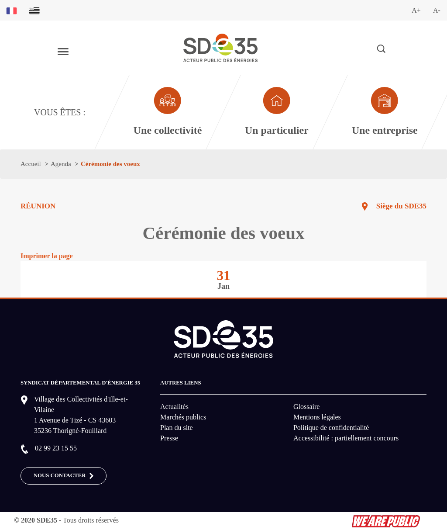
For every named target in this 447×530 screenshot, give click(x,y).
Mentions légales (317, 417)
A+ (416, 10)
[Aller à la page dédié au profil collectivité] (167, 112)
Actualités (174, 406)
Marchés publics (183, 417)
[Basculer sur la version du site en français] (11, 10)
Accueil (31, 163)
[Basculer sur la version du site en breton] (34, 10)
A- (436, 10)
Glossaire (306, 406)
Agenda (61, 163)
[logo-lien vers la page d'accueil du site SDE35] (220, 47)
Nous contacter (64, 475)
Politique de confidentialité (331, 427)
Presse (169, 438)
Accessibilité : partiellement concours (346, 438)
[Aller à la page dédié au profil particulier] (276, 112)
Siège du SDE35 (401, 206)
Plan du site (176, 427)
